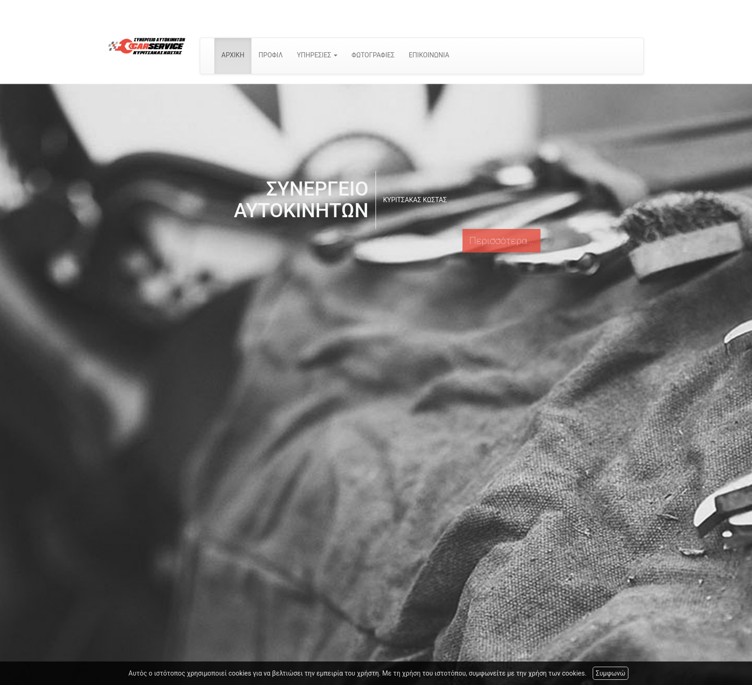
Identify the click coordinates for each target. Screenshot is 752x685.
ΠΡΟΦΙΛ (270, 55)
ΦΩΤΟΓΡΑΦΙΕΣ (373, 55)
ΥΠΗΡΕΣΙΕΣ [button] (317, 55)
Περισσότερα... (501, 240)
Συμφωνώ (610, 673)
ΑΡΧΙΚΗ (232, 55)
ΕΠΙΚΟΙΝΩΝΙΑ (429, 55)
